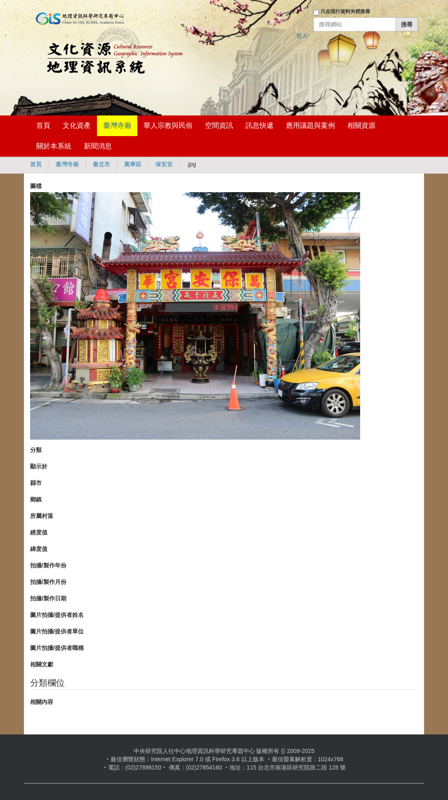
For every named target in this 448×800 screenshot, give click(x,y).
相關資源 (361, 125)
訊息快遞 (259, 125)
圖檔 (36, 186)
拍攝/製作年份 (48, 565)
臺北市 (101, 164)
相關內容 (41, 702)
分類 (36, 450)
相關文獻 (41, 664)
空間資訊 (219, 125)
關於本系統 (53, 146)
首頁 (43, 125)
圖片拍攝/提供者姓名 (57, 615)
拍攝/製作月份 (48, 582)
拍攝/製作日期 (48, 598)
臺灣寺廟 (117, 125)
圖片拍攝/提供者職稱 (57, 648)
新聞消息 (98, 146)
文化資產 (77, 125)
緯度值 (38, 549)
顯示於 (38, 466)
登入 (302, 36)
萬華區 (132, 164)
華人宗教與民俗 (168, 125)
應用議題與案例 (310, 125)
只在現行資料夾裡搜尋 (345, 11)
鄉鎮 (36, 499)
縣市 (36, 483)
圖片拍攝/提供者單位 (57, 631)
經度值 (38, 532)
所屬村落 (41, 516)
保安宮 (164, 164)
